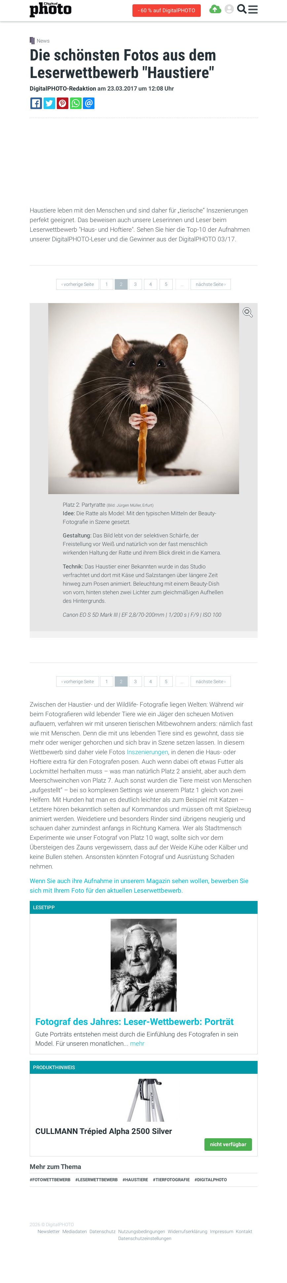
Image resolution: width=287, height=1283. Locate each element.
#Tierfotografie (171, 1179)
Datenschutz (103, 1231)
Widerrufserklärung (187, 1231)
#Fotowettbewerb (50, 1179)
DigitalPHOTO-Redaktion (63, 88)
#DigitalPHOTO (211, 1179)
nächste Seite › (211, 284)
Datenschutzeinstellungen (144, 1238)
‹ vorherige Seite (77, 284)
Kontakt (244, 1231)
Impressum (221, 1231)
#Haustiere (135, 1179)
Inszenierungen (147, 752)
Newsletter (49, 1231)
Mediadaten (74, 1231)
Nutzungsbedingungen (141, 1231)
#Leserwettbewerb (96, 1179)
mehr (137, 1043)
